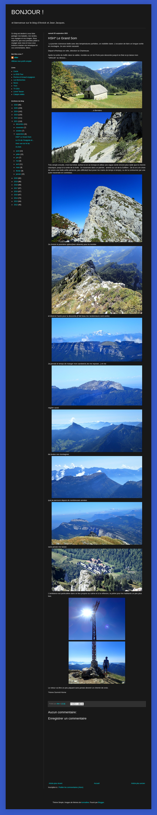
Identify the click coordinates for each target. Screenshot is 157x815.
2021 (16, 121)
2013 (16, 201)
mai (17, 161)
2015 (16, 195)
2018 (16, 185)
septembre (20, 134)
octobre (19, 131)
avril (18, 164)
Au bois (18, 147)
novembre (20, 128)
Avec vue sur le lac (23, 143)
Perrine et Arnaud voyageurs (24, 77)
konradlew (85, 802)
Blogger (101, 802)
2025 (16, 108)
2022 (16, 118)
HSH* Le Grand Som (23, 137)
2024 (16, 111)
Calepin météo (18, 94)
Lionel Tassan (18, 92)
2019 (16, 182)
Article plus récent (55, 783)
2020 (16, 178)
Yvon (15, 86)
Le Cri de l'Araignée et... (25, 140)
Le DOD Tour (18, 74)
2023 (16, 115)
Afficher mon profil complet (21, 61)
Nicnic (15, 83)
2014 (16, 198)
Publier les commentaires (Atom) (71, 787)
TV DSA (16, 89)
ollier (16, 58)
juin (17, 158)
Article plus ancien (138, 783)
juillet (18, 154)
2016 (16, 191)
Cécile (15, 71)
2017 (16, 188)
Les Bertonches (19, 80)
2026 (16, 105)
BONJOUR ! (27, 12)
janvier (18, 174)
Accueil (97, 783)
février (18, 171)
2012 (16, 205)
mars (18, 167)
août (18, 151)
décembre (20, 124)
